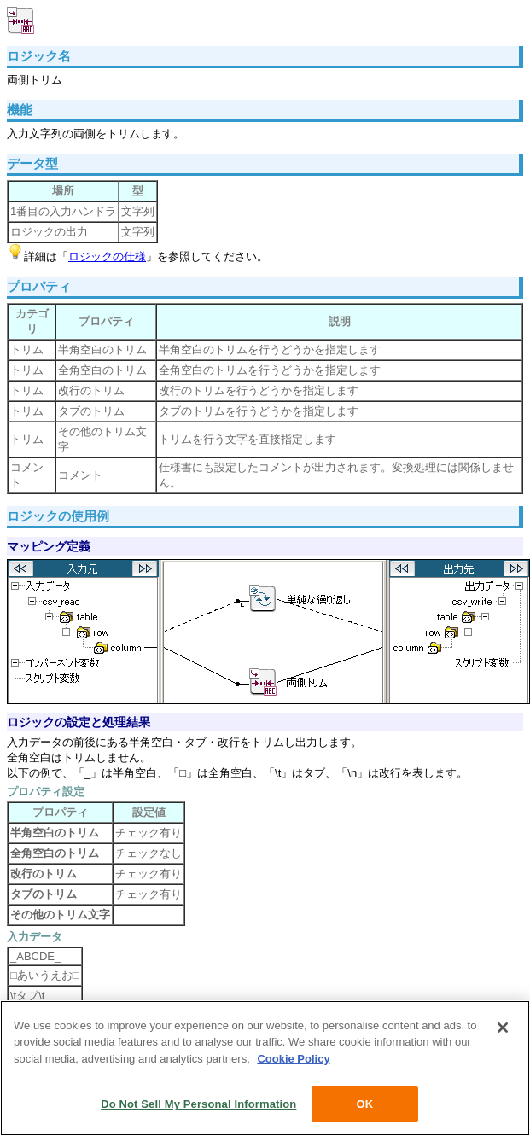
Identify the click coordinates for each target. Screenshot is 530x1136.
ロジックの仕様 (107, 256)
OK (364, 1104)
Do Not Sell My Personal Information (198, 1104)
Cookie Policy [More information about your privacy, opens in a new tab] (293, 1058)
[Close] (502, 1027)
